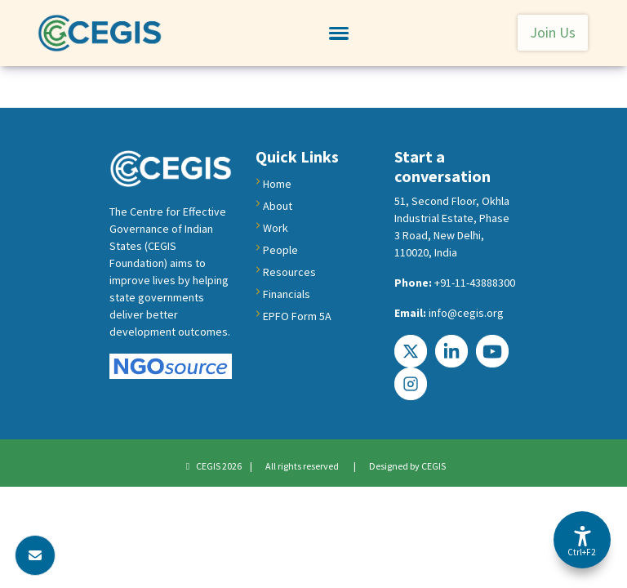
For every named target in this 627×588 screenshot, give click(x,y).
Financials (286, 294)
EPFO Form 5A (297, 316)
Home (277, 183)
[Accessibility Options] (582, 539)
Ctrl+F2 (581, 552)
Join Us (553, 32)
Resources (289, 272)
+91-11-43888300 (474, 282)
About (277, 205)
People (280, 250)
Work (275, 227)
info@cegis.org (466, 312)
